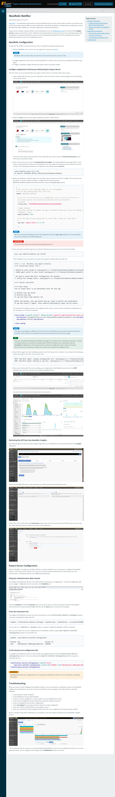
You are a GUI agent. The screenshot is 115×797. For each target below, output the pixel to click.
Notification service (80, 57)
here (77, 75)
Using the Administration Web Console (44, 34)
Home (31, 10)
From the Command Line (41, 36)
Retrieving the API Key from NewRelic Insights (47, 30)
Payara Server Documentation (11, 17)
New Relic (33, 49)
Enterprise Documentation (103, 4)
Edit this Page (109, 10)
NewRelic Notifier (47, 12)
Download (88, 4)
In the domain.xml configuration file (44, 38)
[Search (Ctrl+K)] (75, 4)
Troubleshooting (37, 41)
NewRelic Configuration (39, 25)
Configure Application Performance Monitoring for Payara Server (51, 28)
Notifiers (37, 12)
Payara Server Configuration (40, 32)
